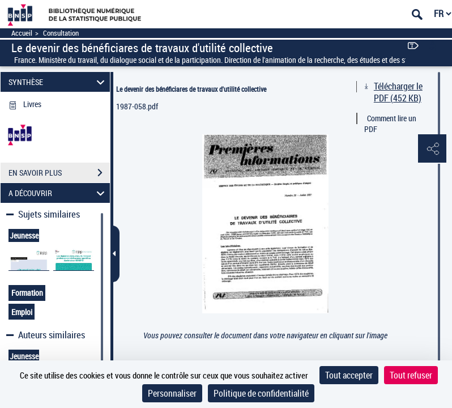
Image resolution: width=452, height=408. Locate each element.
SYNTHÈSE (58, 82)
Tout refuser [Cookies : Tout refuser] (411, 375)
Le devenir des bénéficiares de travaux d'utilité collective (191, 89)
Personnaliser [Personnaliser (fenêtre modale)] (172, 393)
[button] (432, 149)
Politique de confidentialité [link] (261, 393)
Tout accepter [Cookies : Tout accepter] (349, 375)
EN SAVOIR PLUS (59, 173)
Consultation (61, 33)
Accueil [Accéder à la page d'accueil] (21, 33)
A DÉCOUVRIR (58, 193)
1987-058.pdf (137, 106)
